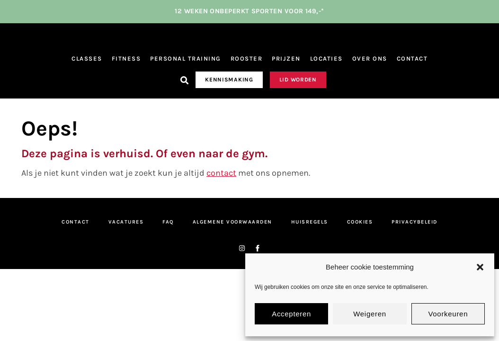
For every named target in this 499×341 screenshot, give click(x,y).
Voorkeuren (448, 314)
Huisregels (309, 223)
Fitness (126, 59)
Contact (412, 59)
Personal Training (185, 59)
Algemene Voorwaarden (232, 223)
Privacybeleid (414, 223)
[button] (480, 267)
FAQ (168, 223)
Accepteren (291, 314)
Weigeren (369, 314)
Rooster (247, 59)
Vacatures (126, 223)
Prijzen (286, 59)
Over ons (369, 59)
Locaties (326, 59)
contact (221, 174)
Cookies (360, 223)
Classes (86, 59)
